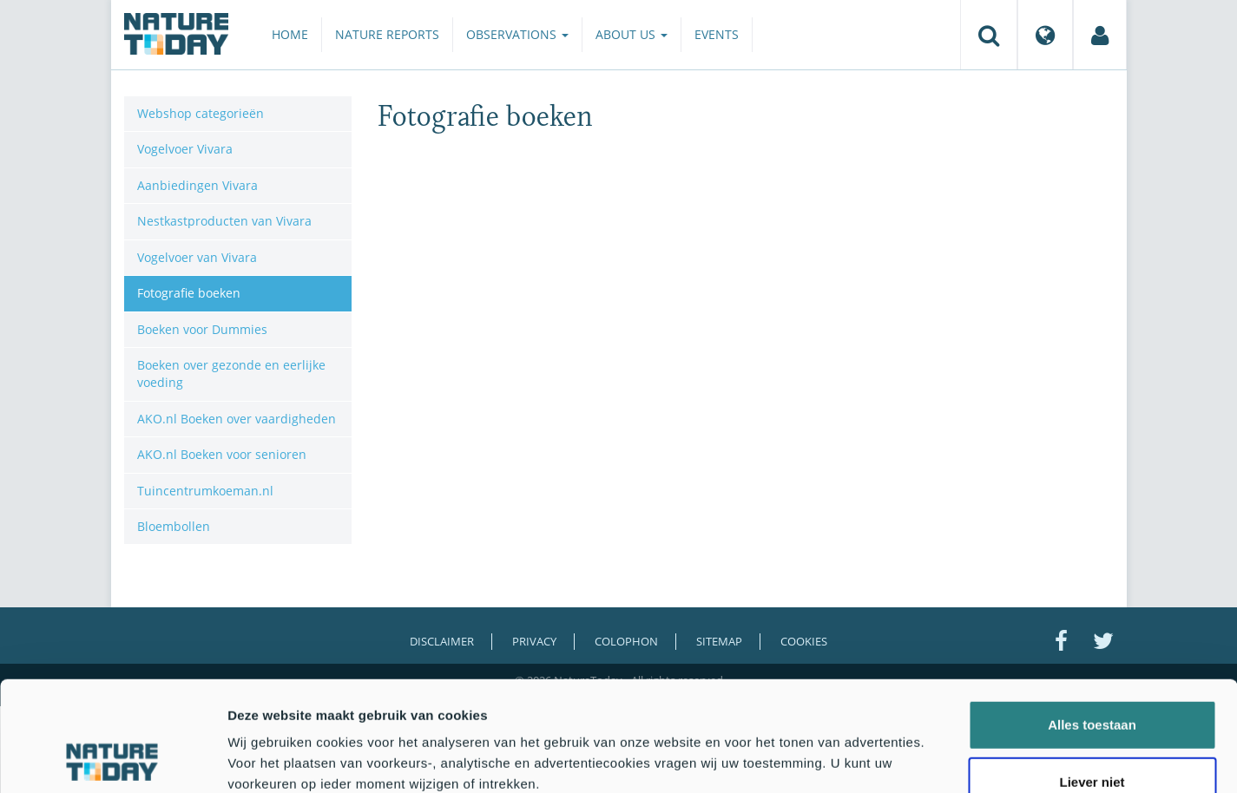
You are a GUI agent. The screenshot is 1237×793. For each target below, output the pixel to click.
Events (716, 34)
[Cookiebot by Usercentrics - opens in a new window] (112, 759)
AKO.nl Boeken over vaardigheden (236, 418)
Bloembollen (173, 526)
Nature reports (387, 34)
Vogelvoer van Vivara (197, 257)
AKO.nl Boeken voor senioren (221, 454)
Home (290, 34)
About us (631, 34)
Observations (517, 34)
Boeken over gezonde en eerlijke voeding (231, 373)
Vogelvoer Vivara (185, 149)
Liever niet (1091, 679)
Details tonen (938, 758)
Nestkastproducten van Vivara (224, 221)
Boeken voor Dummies (202, 329)
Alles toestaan (1092, 621)
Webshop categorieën (200, 113)
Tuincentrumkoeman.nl (205, 490)
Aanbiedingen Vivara (197, 185)
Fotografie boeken (188, 293)
